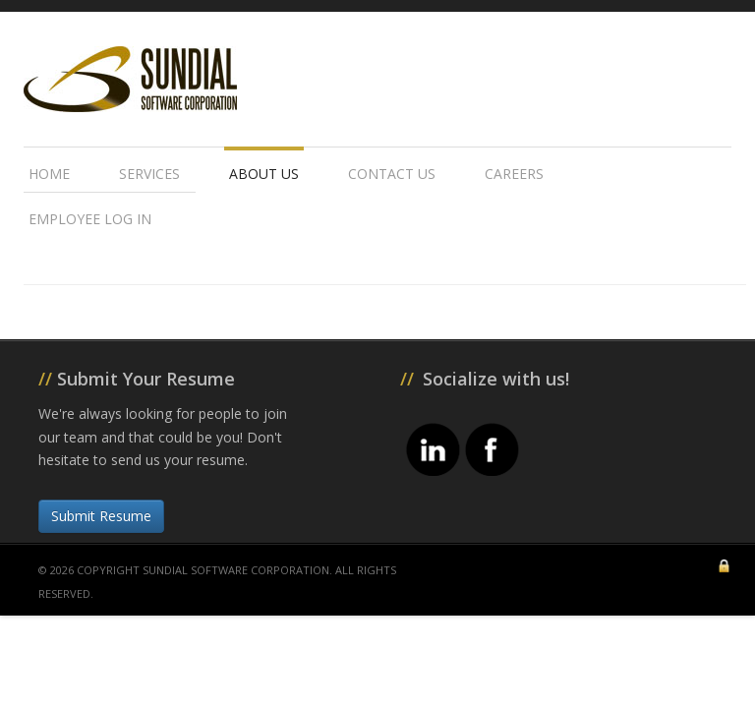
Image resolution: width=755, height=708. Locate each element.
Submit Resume (101, 515)
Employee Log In (90, 218)
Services (149, 173)
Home (49, 173)
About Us (264, 173)
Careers (514, 173)
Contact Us (392, 173)
